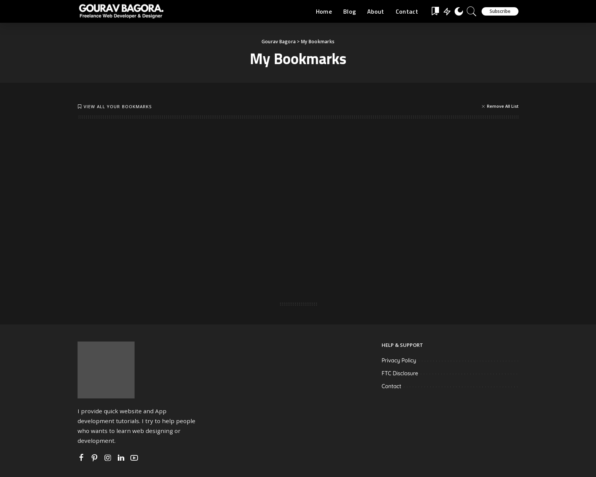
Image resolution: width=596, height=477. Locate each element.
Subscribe (500, 11)
